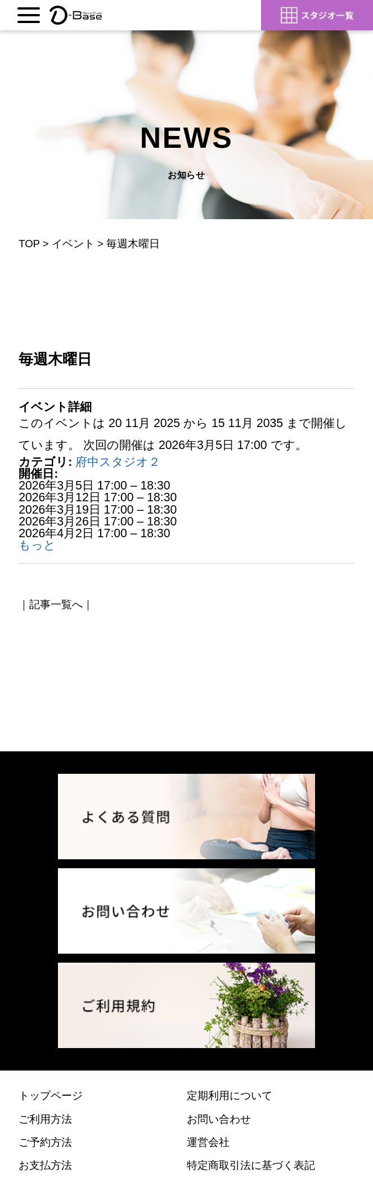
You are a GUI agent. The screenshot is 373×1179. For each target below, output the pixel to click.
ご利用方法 (45, 1119)
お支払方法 (45, 1165)
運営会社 (208, 1142)
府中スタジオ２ (117, 461)
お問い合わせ (219, 1119)
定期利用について (229, 1095)
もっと (37, 544)
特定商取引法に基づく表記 (251, 1165)
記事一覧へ (56, 604)
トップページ (51, 1095)
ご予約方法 (45, 1142)
